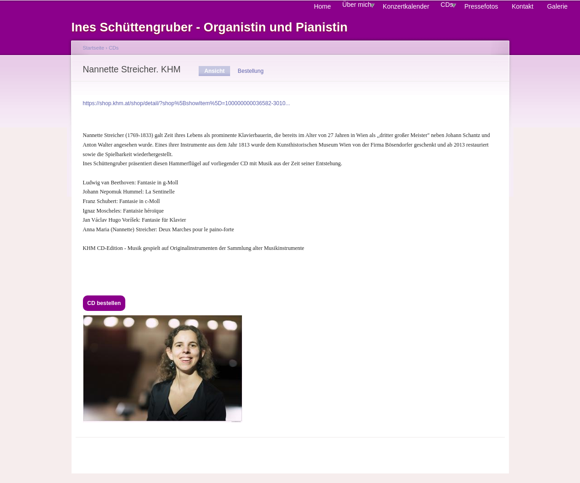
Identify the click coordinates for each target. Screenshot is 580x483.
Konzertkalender (406, 6)
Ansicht (218, 71)
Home (322, 6)
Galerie (557, 6)
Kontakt (522, 6)
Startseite (93, 48)
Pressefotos (481, 6)
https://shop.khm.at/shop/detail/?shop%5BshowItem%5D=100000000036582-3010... (186, 103)
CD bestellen (104, 303)
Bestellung (251, 71)
